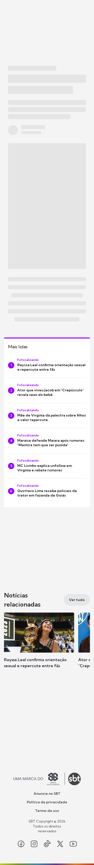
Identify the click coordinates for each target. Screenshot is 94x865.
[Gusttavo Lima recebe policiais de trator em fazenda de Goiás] (47, 491)
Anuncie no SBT (47, 793)
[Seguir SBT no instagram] (34, 844)
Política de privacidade (47, 802)
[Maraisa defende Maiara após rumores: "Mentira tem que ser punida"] (47, 441)
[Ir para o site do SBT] (74, 779)
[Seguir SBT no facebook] (21, 844)
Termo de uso (47, 810)
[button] (39, 645)
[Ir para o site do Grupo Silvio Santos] (39, 779)
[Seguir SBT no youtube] (73, 844)
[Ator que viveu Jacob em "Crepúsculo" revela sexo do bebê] (47, 390)
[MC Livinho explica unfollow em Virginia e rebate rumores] (47, 466)
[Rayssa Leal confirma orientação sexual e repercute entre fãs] (47, 365)
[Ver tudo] (77, 600)
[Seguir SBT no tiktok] (47, 844)
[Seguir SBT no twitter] (60, 844)
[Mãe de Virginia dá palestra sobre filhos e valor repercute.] (47, 416)
